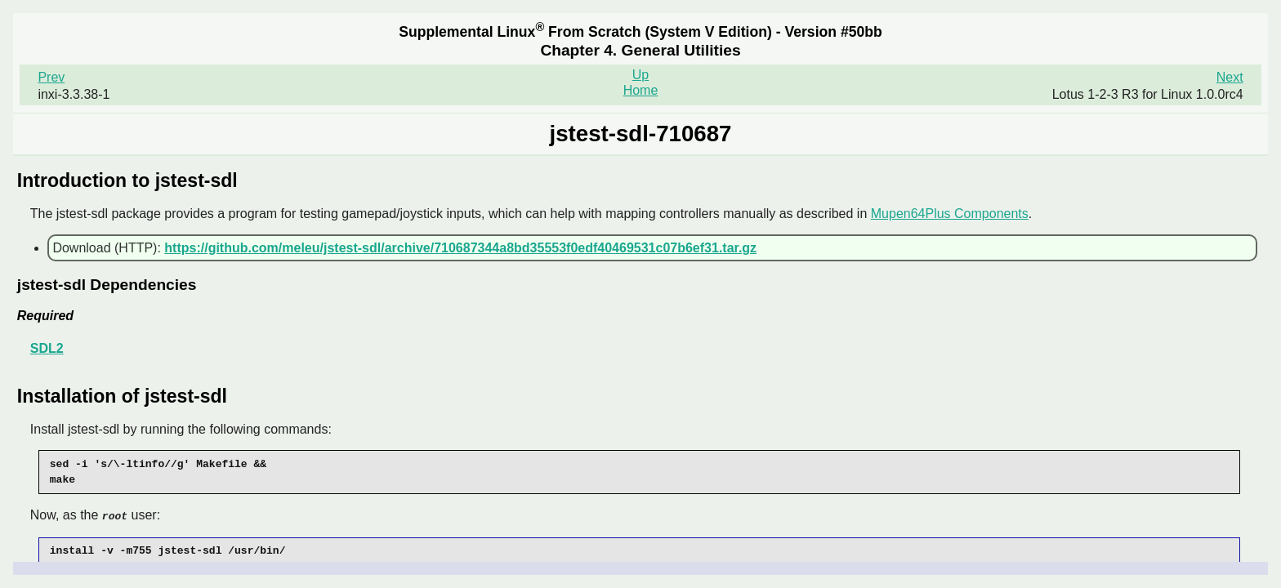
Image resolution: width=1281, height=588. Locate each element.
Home (640, 90)
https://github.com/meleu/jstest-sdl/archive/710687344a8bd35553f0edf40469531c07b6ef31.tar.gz (460, 248)
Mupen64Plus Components (950, 213)
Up (640, 75)
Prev (51, 77)
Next (1229, 77)
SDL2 (47, 348)
